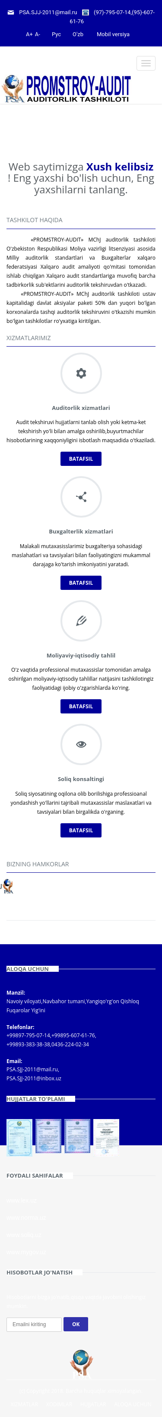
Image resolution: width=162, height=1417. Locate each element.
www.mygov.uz (26, 1252)
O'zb (78, 34)
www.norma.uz (26, 1217)
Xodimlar (59, 1404)
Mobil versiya (113, 34)
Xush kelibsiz (120, 166)
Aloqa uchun (132, 1404)
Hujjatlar (93, 1404)
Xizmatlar (24, 1404)
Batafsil (81, 458)
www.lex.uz (21, 1200)
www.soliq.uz (23, 1234)
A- (37, 34)
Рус (56, 34)
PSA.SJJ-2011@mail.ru (48, 12)
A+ (29, 34)
